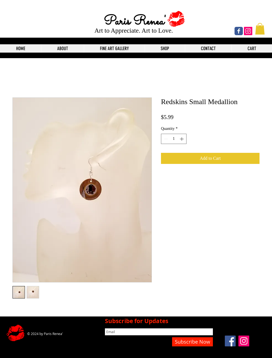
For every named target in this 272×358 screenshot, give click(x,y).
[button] (260, 29)
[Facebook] (230, 341)
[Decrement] (165, 139)
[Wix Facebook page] (239, 31)
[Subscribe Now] (192, 341)
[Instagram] (248, 31)
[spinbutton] (174, 139)
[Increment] (182, 139)
